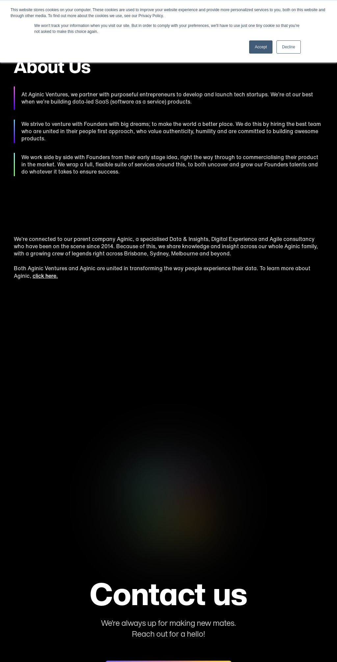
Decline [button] (288, 47)
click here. (45, 276)
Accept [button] (261, 47)
